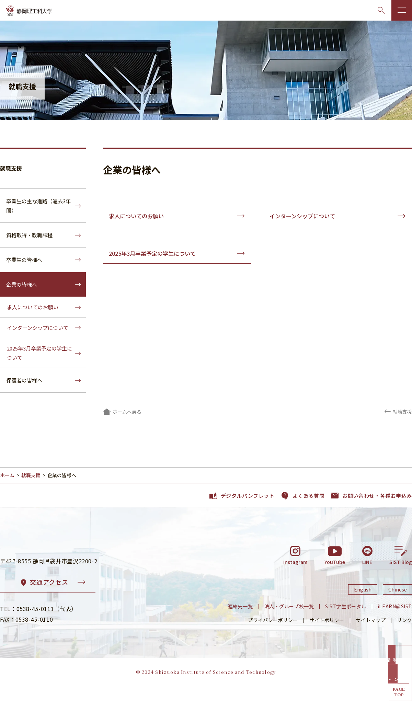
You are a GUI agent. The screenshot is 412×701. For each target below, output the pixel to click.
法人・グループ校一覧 (289, 621)
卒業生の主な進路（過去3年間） (38, 205)
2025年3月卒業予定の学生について (152, 253)
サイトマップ (371, 634)
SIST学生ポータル (345, 621)
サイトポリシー (326, 634)
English (362, 603)
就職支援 (11, 168)
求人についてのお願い (136, 216)
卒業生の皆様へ (24, 259)
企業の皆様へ (21, 284)
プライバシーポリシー (273, 634)
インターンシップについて (302, 216)
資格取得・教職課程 (29, 235)
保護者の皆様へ (24, 380)
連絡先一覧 (240, 621)
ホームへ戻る (127, 411)
